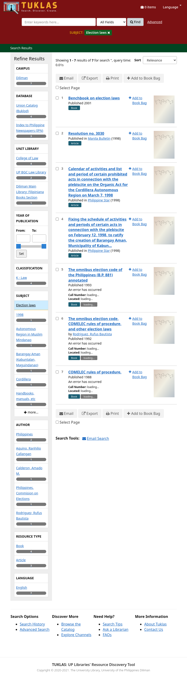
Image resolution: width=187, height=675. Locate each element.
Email (66, 78)
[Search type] (111, 22)
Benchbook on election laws (94, 98)
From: (20, 230)
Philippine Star (99, 200)
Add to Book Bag (143, 78)
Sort (137, 60)
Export (90, 78)
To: (34, 230)
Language (172, 7)
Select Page (70, 87)
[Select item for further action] (57, 97)
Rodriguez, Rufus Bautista (92, 334)
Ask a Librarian (116, 629)
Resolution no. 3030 (86, 133)
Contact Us (153, 629)
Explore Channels (76, 634)
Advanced (154, 22)
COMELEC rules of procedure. (95, 372)
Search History (32, 624)
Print (112, 78)
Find (135, 22)
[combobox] (59, 22)
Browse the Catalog (71, 627)
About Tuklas (155, 624)
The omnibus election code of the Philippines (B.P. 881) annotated (95, 275)
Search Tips (113, 624)
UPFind (15, 6)
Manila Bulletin (99, 138)
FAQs (107, 634)
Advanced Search (34, 629)
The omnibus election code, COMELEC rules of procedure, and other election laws (95, 324)
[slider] (18, 246)
